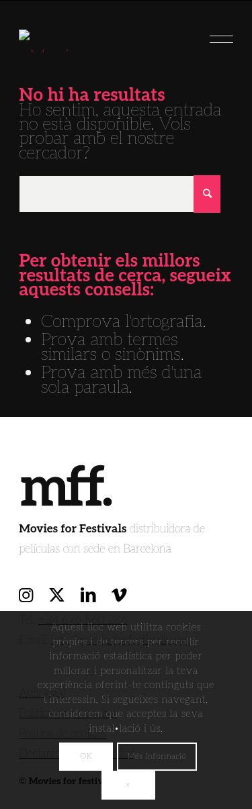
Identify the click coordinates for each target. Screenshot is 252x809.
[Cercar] (119, 194)
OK (86, 756)
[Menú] (214, 34)
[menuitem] (214, 34)
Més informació (157, 756)
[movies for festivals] (104, 34)
